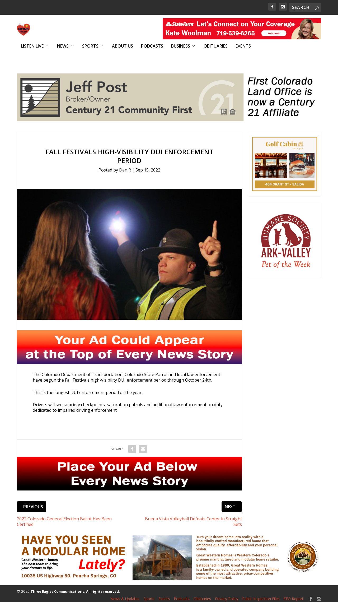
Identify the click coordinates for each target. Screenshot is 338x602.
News (63, 46)
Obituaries (216, 46)
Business (180, 46)
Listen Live (32, 46)
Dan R (125, 167)
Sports (90, 46)
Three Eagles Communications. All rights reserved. (75, 588)
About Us (122, 46)
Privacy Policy (226, 595)
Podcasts (152, 46)
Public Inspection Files (261, 595)
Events (243, 46)
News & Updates (124, 595)
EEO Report (293, 595)
